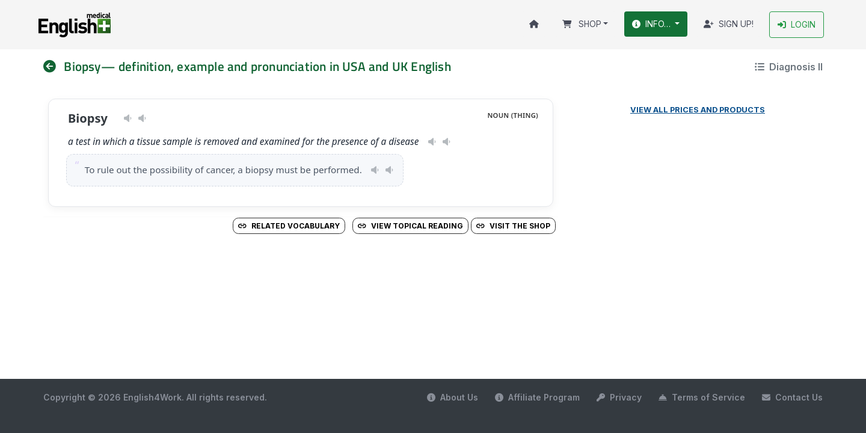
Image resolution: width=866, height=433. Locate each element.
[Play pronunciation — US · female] (128, 118)
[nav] (53, 66)
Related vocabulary (289, 225)
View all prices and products (697, 109)
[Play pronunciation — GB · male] (142, 118)
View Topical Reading (410, 225)
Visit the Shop (513, 225)
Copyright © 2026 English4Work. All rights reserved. (155, 397)
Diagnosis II (789, 67)
